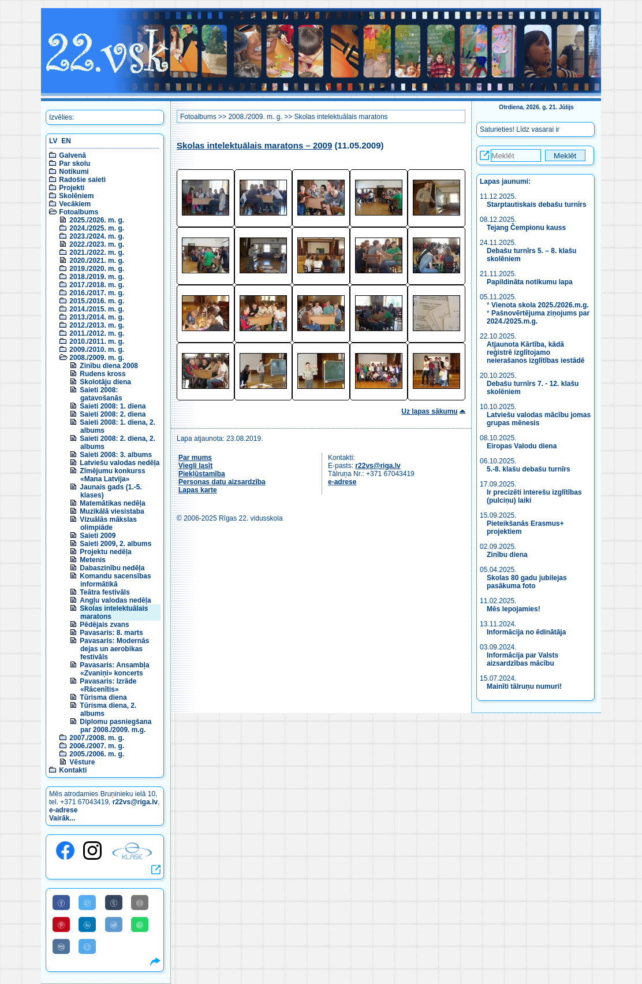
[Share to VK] (61, 946)
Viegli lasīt (195, 466)
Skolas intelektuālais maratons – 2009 (254, 145)
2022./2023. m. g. (96, 244)
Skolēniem (76, 196)
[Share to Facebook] (61, 902)
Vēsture (82, 762)
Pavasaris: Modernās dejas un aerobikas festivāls (114, 649)
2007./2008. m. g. (96, 738)
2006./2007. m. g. (96, 746)
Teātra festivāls (105, 592)
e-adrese (63, 810)
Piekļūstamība (201, 474)
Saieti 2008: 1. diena (112, 406)
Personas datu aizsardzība (222, 482)
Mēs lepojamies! (513, 609)
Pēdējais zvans (104, 625)
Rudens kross (102, 374)
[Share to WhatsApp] (139, 924)
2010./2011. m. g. (96, 341)
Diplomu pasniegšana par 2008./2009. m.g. (115, 726)
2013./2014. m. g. (96, 317)
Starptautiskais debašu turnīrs (537, 204)
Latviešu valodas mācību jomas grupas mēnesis (539, 419)
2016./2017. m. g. (96, 293)
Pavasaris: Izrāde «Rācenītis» (108, 685)
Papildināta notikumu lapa (530, 282)
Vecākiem (75, 204)
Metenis (93, 560)
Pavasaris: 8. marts (111, 633)
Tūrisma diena (103, 697)
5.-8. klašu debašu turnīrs (528, 469)
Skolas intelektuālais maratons (340, 117)
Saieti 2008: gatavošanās (101, 394)
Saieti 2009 (97, 536)
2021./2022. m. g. (96, 252)
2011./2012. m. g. (96, 333)
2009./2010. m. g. (96, 350)
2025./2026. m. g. (96, 220)
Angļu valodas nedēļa (115, 600)
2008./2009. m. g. (96, 358)
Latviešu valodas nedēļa (119, 463)
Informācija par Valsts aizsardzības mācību (522, 659)
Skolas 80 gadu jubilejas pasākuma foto (527, 582)
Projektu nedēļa (105, 552)
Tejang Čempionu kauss (526, 228)
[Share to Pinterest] (61, 924)
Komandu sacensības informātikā (115, 580)
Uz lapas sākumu (429, 411)
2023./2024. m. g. (96, 236)
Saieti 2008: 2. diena (112, 414)
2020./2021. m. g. (96, 261)
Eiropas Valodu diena (522, 446)
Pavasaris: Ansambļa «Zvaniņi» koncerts (114, 669)
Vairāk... (62, 818)
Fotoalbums (78, 212)
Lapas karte (197, 490)
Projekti (71, 188)
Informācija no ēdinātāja (526, 632)
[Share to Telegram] (87, 946)
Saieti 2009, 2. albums (115, 544)
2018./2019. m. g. (96, 277)
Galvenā (72, 155)
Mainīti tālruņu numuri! (524, 686)
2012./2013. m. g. (96, 325)
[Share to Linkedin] (87, 924)
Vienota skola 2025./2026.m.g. (540, 305)
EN (66, 141)
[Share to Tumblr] (113, 902)
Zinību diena (507, 555)
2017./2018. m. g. (96, 285)
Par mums (195, 458)
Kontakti (73, 770)
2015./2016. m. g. (96, 301)
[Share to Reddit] (113, 924)
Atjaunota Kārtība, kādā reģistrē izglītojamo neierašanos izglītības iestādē (535, 352)
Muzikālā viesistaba (112, 511)
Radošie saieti (82, 180)
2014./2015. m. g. (96, 309)
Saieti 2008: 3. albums (116, 455)
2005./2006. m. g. (96, 754)
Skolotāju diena (105, 382)
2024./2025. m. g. (96, 228)
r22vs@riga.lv (135, 802)
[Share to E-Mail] (139, 902)
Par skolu (74, 163)
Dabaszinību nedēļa (112, 568)
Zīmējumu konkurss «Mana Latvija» (112, 475)
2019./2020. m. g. (96, 269)
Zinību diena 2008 (109, 366)
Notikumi (73, 172)
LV (53, 141)
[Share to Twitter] (87, 902)
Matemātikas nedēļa (112, 503)
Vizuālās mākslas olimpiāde (108, 523)
